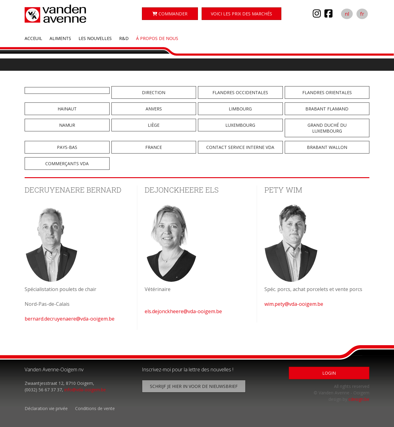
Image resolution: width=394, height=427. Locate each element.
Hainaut (67, 109)
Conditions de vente (95, 408)
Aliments (60, 38)
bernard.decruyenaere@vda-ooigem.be (70, 318)
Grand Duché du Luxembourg (327, 128)
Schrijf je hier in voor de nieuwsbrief (194, 386)
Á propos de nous (157, 38)
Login (329, 373)
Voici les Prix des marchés (241, 14)
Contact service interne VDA (240, 147)
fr (362, 13)
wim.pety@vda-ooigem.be (293, 304)
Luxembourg (240, 125)
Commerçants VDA (67, 163)
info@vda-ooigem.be (85, 390)
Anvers (154, 109)
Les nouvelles (95, 38)
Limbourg (240, 109)
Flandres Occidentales (240, 92)
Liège (153, 125)
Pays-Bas (67, 147)
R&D (124, 38)
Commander (169, 14)
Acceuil (33, 38)
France (153, 147)
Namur (67, 125)
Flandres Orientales (327, 92)
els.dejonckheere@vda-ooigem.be (183, 311)
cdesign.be (358, 399)
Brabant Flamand (326, 109)
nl (347, 13)
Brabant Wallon (327, 147)
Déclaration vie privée (46, 408)
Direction (153, 92)
